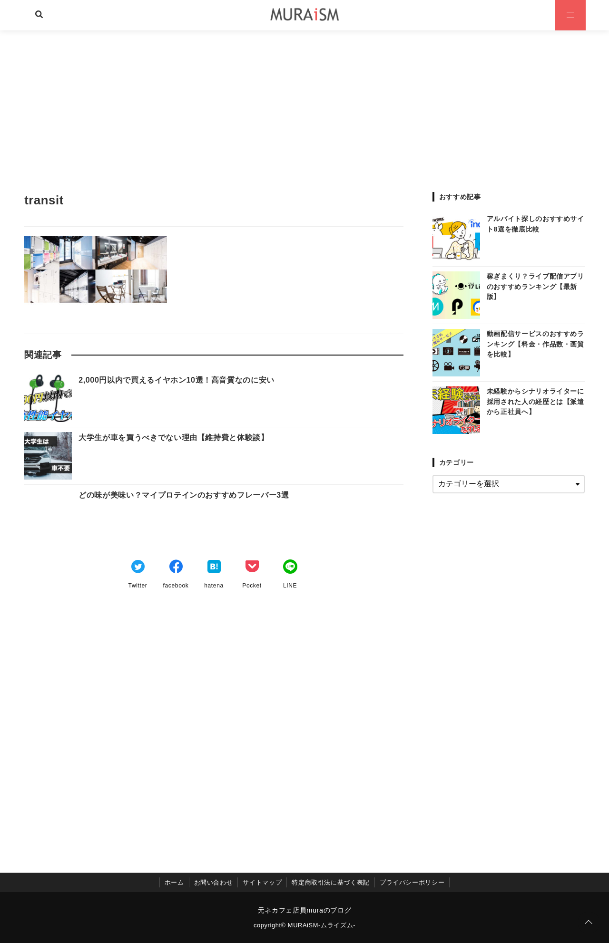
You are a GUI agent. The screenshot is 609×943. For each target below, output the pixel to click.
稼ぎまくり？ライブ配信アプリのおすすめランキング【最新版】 (535, 286)
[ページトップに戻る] (588, 922)
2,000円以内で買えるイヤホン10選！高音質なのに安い (177, 380)
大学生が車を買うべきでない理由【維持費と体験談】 (173, 437)
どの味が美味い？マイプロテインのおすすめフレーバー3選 (184, 495)
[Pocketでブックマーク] (252, 568)
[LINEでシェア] (290, 568)
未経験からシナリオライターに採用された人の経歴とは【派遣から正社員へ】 (535, 401)
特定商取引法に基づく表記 (331, 882)
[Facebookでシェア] (176, 568)
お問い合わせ (213, 882)
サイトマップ (262, 882)
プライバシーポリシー (412, 882)
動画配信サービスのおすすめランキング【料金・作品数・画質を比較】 (535, 344)
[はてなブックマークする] (214, 568)
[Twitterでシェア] (138, 568)
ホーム (174, 882)
